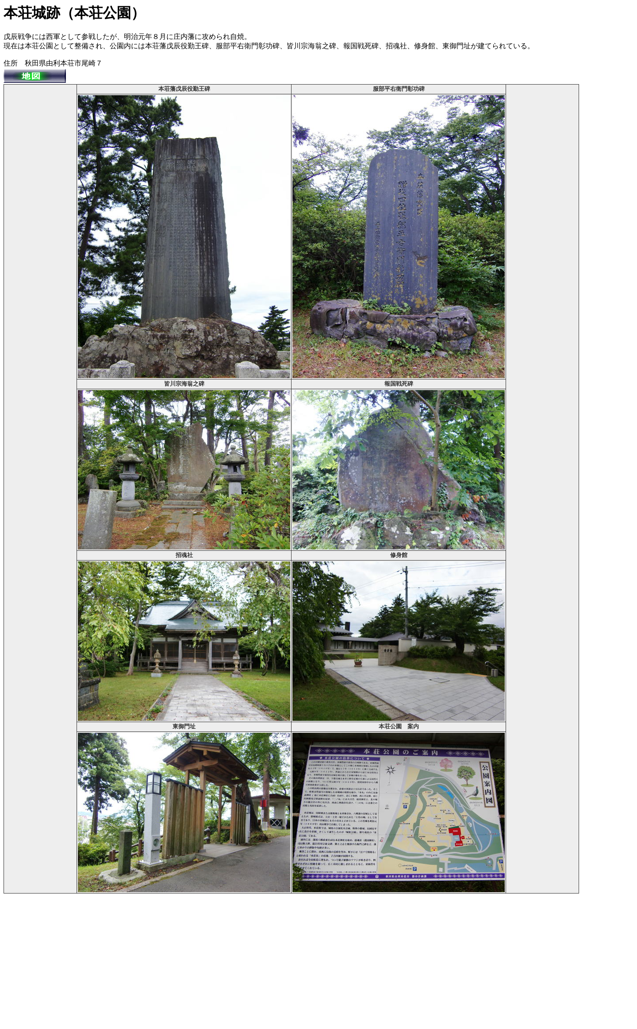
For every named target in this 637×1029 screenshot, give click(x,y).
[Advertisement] (40, 218)
